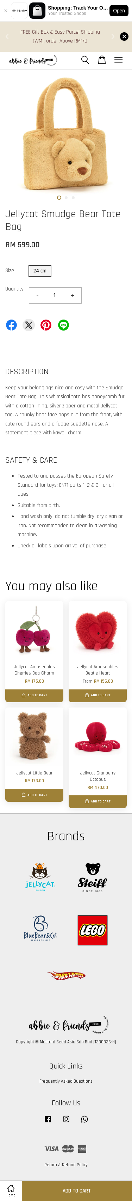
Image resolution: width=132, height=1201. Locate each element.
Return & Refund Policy (66, 1165)
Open (119, 10)
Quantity (14, 289)
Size (9, 270)
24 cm (39, 270)
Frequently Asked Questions (66, 1081)
